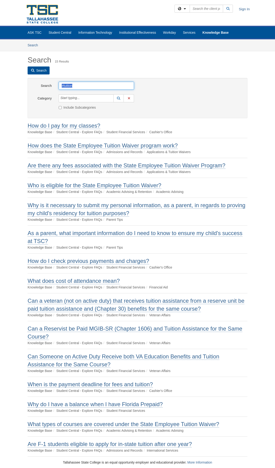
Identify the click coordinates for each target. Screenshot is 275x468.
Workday (169, 32)
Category (45, 98)
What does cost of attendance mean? (74, 281)
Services (189, 32)
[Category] (82, 98)
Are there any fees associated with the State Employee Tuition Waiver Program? (126, 165)
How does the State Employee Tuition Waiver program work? (103, 145)
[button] (118, 98)
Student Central (60, 32)
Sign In (244, 9)
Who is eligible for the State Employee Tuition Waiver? (94, 185)
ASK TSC (35, 32)
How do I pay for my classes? (64, 125)
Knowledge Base (216, 32)
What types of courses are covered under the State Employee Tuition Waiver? (123, 424)
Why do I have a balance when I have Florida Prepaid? (95, 404)
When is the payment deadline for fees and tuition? (90, 384)
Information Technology (95, 32)
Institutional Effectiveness (137, 32)
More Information (199, 462)
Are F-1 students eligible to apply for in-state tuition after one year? (110, 444)
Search (34, 45)
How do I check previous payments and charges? (88, 261)
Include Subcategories (77, 107)
